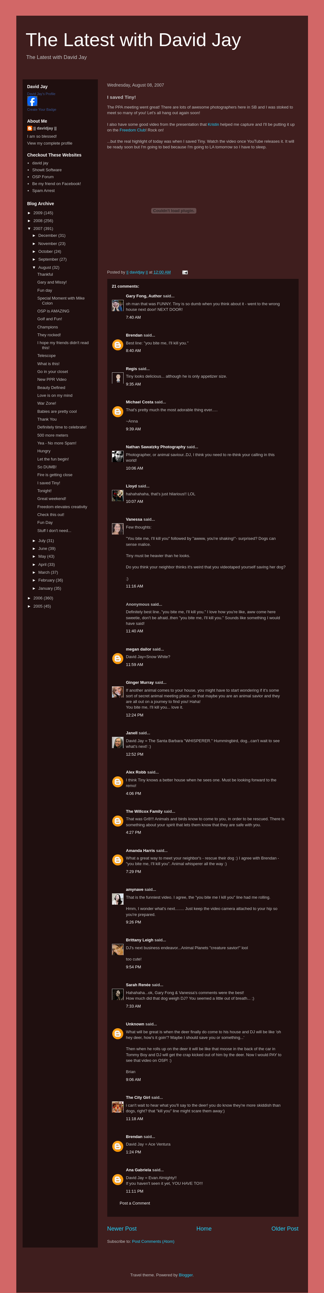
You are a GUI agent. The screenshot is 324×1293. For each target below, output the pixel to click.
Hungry (43, 451)
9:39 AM (133, 429)
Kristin (213, 124)
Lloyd (131, 486)
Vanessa (134, 519)
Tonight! (44, 490)
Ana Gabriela (138, 1170)
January (46, 588)
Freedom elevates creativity (62, 506)
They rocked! (49, 335)
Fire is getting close (54, 474)
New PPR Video (51, 379)
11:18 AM (134, 1118)
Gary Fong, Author (144, 296)
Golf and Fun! (49, 319)
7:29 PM (133, 871)
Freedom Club (132, 130)
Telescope (46, 355)
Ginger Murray (140, 682)
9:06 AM (133, 1079)
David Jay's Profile (41, 94)
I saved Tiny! (48, 483)
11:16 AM (134, 586)
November (48, 243)
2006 (39, 598)
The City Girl (138, 1097)
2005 (39, 606)
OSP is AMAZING (53, 311)
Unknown (135, 1024)
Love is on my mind (54, 395)
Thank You (46, 419)
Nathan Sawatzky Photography (156, 446)
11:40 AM (134, 631)
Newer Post (122, 1229)
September (48, 259)
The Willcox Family (144, 811)
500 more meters (52, 435)
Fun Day (45, 522)
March (44, 572)
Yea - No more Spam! (57, 443)
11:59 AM (134, 664)
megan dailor (138, 649)
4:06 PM (133, 793)
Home (204, 1229)
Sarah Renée (138, 984)
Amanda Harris (140, 850)
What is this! (48, 363)
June (43, 548)
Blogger (186, 1275)
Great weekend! (51, 498)
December (48, 235)
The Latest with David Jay (133, 39)
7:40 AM (133, 317)
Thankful (45, 274)
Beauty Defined (51, 387)
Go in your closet (52, 371)
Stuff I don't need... (54, 530)
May (42, 556)
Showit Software (47, 170)
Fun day (44, 290)
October (46, 251)
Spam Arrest (43, 190)
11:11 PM (135, 1191)
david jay (40, 163)
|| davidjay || (45, 128)
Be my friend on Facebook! (56, 183)
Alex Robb (136, 772)
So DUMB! (46, 467)
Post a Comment (135, 1203)
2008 (39, 220)
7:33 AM (133, 1006)
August (45, 267)
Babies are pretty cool (57, 411)
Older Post (285, 1229)
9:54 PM (133, 967)
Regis (131, 368)
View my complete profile (49, 143)
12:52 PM (135, 754)
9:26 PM (133, 922)
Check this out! (50, 514)
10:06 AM (134, 468)
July (42, 540)
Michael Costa (139, 402)
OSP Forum (43, 176)
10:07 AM (134, 501)
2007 (39, 228)
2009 (39, 212)
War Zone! (46, 403)
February (47, 580)
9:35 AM (133, 384)
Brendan (134, 335)
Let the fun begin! (53, 459)
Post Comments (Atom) (153, 1241)
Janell (132, 733)
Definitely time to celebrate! (62, 427)
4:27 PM (133, 832)
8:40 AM (133, 350)
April (43, 564)
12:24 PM (135, 715)
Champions (47, 327)
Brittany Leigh (139, 940)
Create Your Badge (41, 109)
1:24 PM (133, 1152)
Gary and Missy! (52, 282)
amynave (135, 889)
